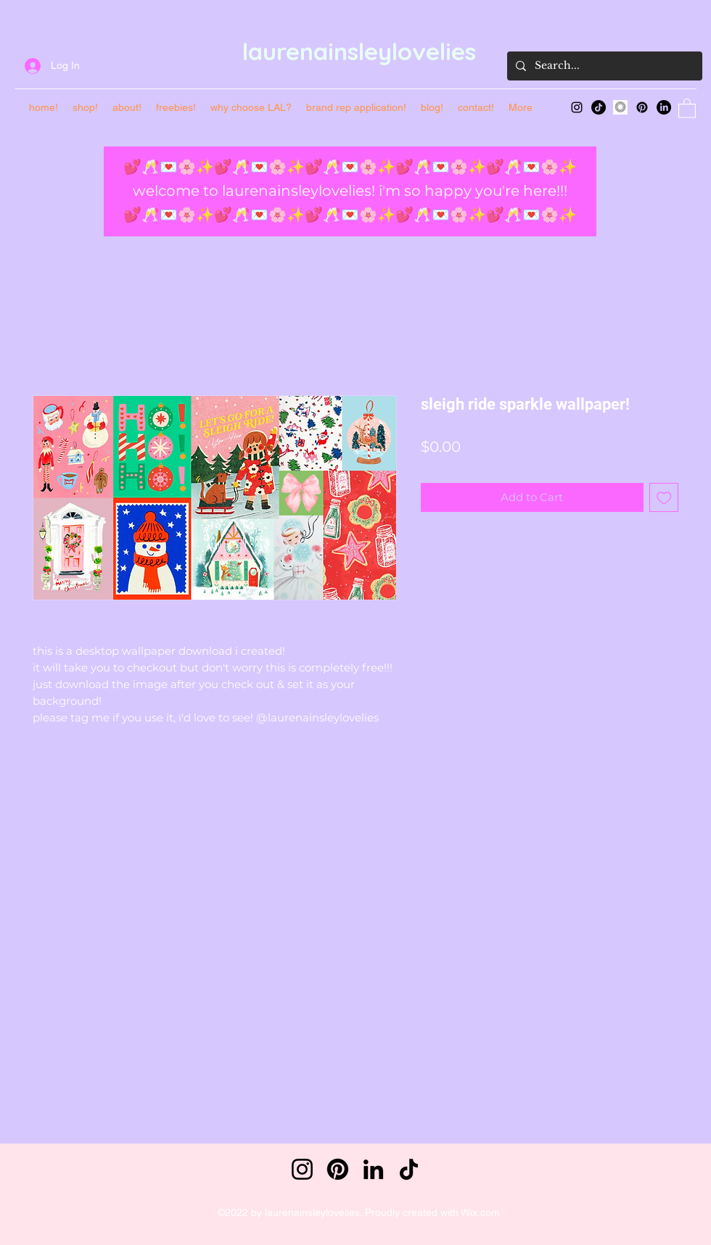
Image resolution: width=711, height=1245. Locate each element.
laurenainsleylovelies (359, 51)
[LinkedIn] (664, 107)
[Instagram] (577, 107)
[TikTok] (598, 107)
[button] (687, 107)
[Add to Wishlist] (664, 498)
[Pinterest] (642, 107)
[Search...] (603, 65)
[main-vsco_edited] (620, 107)
